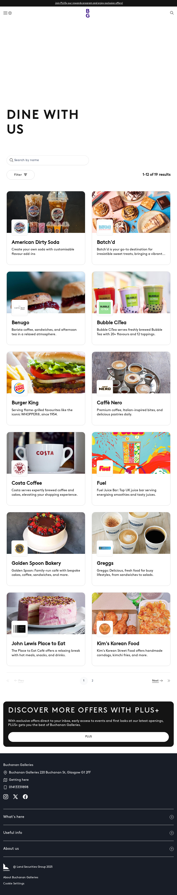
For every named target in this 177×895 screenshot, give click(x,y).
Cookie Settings (13, 883)
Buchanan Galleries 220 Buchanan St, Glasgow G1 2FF (50, 772)
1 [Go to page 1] (83, 680)
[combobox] (48, 160)
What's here (88, 817)
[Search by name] (50, 160)
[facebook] (25, 796)
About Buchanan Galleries (20, 877)
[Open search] (172, 13)
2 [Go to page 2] (92, 680)
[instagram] (5, 796)
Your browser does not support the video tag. (88, 64)
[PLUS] (88, 737)
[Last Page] (169, 680)
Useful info (88, 833)
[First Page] (8, 680)
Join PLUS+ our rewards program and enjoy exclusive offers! (89, 3)
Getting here (19, 780)
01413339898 (18, 787)
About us (88, 849)
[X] (15, 796)
